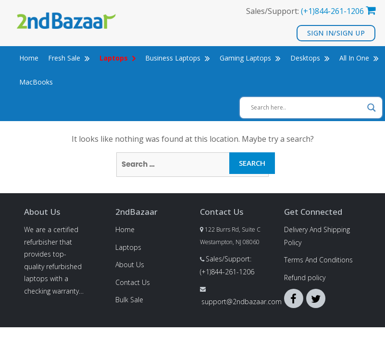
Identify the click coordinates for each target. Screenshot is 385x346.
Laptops (128, 247)
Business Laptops (177, 57)
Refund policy (304, 277)
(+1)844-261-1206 (332, 11)
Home (28, 57)
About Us (129, 264)
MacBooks (36, 81)
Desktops (310, 57)
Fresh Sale (69, 57)
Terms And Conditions (318, 259)
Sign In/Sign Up (336, 32)
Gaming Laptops (250, 57)
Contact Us (132, 282)
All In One (359, 57)
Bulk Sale (129, 299)
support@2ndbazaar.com (241, 301)
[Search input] (306, 107)
